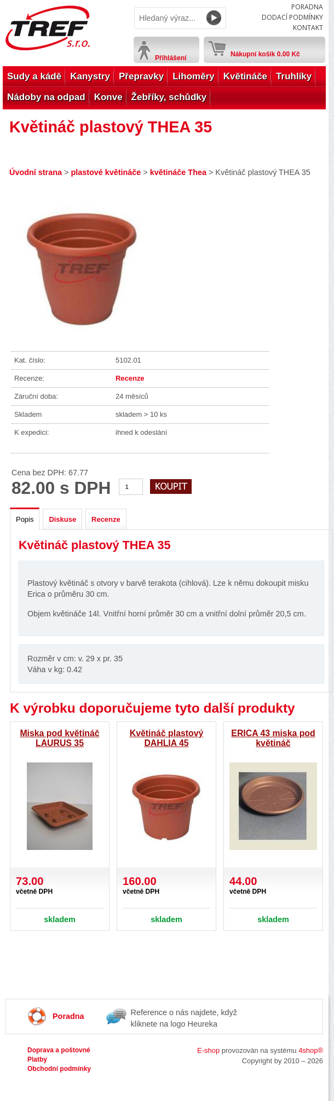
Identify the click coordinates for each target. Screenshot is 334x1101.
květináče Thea (178, 172)
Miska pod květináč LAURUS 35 (59, 738)
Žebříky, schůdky (169, 97)
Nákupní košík (265, 52)
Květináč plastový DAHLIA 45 (167, 738)
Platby (37, 1059)
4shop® (310, 1050)
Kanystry (90, 76)
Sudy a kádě (34, 76)
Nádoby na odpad (46, 97)
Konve (108, 97)
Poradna (307, 6)
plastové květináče (106, 172)
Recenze (130, 378)
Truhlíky (294, 76)
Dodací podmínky (292, 17)
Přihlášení (170, 58)
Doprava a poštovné (58, 1050)
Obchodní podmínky (59, 1069)
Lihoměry (193, 76)
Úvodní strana (35, 172)
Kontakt (308, 27)
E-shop (208, 1050)
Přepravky (141, 76)
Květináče (245, 76)
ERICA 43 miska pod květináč (273, 738)
